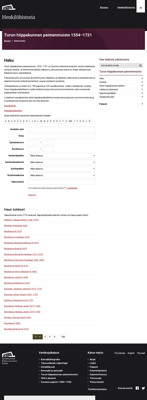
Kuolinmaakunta (15, 175)
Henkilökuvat (48, 367)
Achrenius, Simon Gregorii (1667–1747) (21, 294)
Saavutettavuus (98, 374)
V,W (70, 121)
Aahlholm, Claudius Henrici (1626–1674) (21, 220)
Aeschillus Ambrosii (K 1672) (16, 329)
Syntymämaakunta (14, 162)
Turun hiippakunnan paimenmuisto (59, 374)
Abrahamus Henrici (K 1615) (16, 266)
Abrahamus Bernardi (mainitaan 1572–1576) (23, 254)
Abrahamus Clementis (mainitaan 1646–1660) (24, 260)
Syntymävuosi (17, 142)
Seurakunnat (10, 105)
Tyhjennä (32, 195)
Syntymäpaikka (16, 155)
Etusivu (104, 7)
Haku (101, 78)
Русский (141, 353)
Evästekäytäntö (98, 370)
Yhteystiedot (97, 382)
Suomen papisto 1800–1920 (56, 382)
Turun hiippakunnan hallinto (112, 86)
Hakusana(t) (17, 182)
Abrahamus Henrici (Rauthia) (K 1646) (20, 271)
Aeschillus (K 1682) (12, 323)
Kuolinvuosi (18, 149)
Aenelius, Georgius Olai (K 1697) (17, 317)
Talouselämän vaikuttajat (54, 363)
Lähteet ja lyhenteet (108, 89)
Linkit (93, 363)
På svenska (120, 353)
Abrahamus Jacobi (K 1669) (16, 277)
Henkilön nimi (17, 129)
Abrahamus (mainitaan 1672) (17, 237)
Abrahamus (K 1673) (13, 231)
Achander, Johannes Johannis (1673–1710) (23, 289)
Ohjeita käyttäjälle (107, 93)
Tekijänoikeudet (106, 97)
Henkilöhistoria (126, 7)
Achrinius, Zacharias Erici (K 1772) (18, 300)
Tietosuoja (95, 378)
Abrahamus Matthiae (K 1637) (17, 283)
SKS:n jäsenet (48, 378)
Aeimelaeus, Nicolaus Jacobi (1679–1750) (22, 312)
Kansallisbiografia (50, 359)
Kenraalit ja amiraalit (52, 370)
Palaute (103, 104)
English (131, 353)
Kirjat (93, 359)
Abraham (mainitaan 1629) (16, 226)
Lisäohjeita (72, 188)
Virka (21, 136)
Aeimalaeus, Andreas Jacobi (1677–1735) (22, 306)
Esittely (103, 82)
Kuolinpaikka (17, 168)
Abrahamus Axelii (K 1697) (15, 249)
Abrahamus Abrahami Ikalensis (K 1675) (21, 243)
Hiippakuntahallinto (13, 110)
